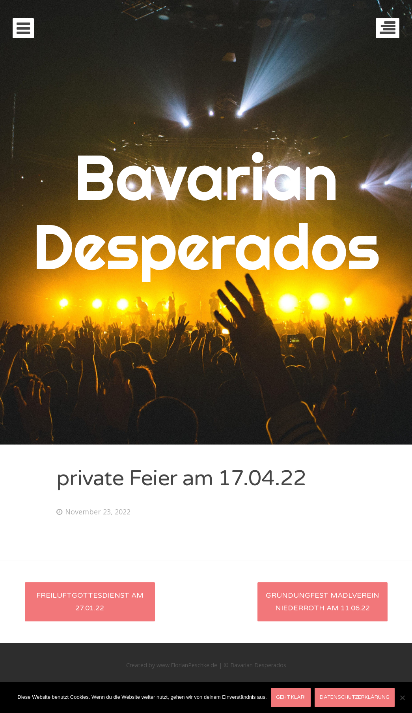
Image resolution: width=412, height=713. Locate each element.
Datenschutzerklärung (355, 697)
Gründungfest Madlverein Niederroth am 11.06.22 (322, 601)
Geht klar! (291, 697)
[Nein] (402, 698)
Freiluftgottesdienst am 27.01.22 (90, 601)
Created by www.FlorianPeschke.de (171, 665)
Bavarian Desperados (206, 211)
